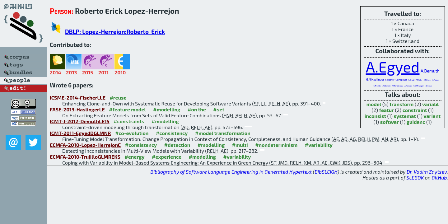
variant (432, 116)
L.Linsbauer (401, 79)
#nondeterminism (276, 145)
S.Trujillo (377, 86)
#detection (177, 145)
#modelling (166, 109)
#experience (166, 157)
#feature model (127, 109)
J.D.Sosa (428, 86)
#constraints (129, 121)
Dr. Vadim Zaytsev (427, 172)
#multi (240, 145)
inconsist (375, 116)
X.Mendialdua (397, 86)
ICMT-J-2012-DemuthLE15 (80, 121)
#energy (134, 157)
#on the (197, 109)
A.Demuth (430, 70)
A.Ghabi (411, 80)
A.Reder (435, 80)
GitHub (439, 177)
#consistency (172, 133)
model (373, 104)
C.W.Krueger (418, 86)
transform (401, 104)
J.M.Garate (386, 86)
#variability (319, 145)
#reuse (118, 97)
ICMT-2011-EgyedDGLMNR (80, 133)
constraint (415, 110)
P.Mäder (419, 80)
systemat (405, 116)
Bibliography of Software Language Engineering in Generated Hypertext (231, 172)
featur (386, 110)
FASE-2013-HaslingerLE (77, 109)
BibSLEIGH (326, 172)
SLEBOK (415, 177)
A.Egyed (393, 67)
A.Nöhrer (427, 80)
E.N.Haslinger (375, 79)
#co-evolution (132, 133)
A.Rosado (408, 86)
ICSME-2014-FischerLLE (77, 97)
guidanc (416, 122)
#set (218, 109)
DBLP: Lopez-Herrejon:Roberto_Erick (115, 31)
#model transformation (222, 133)
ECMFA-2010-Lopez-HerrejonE (85, 145)
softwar (389, 122)
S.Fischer (389, 79)
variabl (430, 104)
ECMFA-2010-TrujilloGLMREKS (85, 157)
